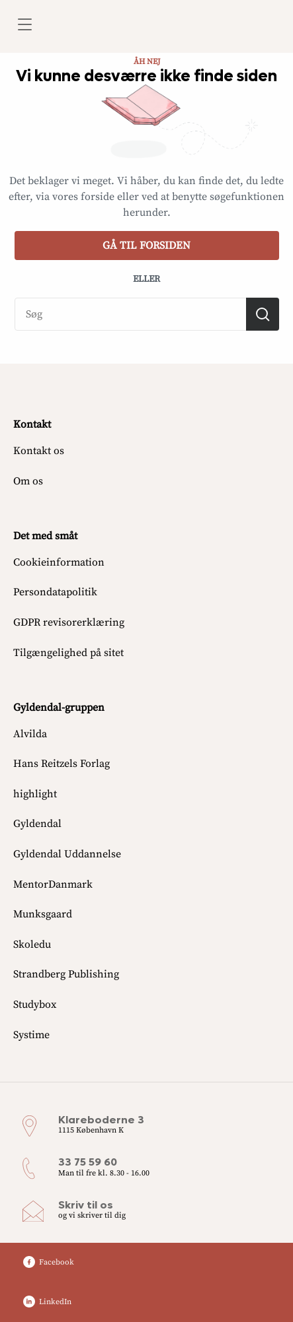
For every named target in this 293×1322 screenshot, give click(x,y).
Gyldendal (37, 823)
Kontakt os (38, 450)
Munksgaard (42, 914)
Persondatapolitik (55, 592)
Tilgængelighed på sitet (68, 652)
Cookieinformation (59, 562)
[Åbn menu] (24, 26)
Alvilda (30, 734)
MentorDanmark (53, 884)
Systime (31, 1034)
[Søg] (262, 314)
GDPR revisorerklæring (68, 622)
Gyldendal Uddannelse (67, 854)
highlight (35, 794)
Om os (28, 481)
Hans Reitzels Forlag (61, 763)
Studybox (34, 1004)
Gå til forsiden (146, 245)
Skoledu (32, 944)
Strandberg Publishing (66, 974)
